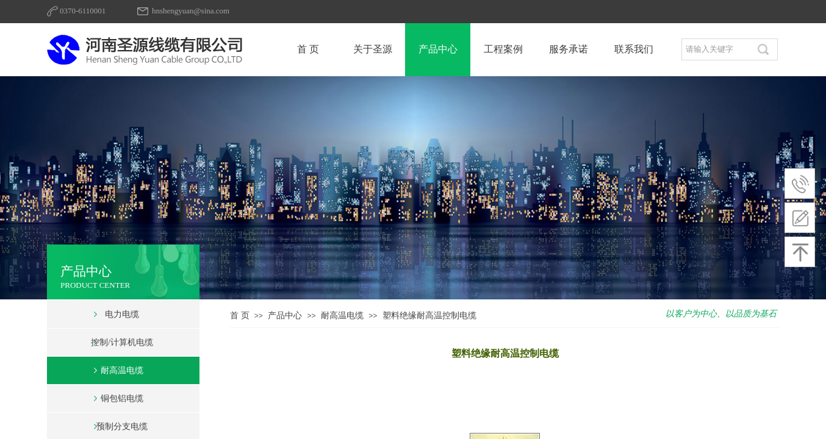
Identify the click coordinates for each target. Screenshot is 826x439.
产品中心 (285, 315)
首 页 (240, 315)
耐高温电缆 (342, 315)
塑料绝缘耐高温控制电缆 (429, 315)
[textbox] (715, 49)
